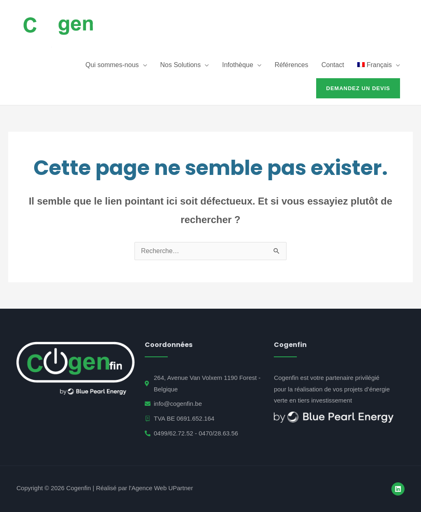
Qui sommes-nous (112, 64)
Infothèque (237, 64)
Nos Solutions (180, 64)
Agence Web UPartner (162, 487)
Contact (333, 64)
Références (291, 64)
